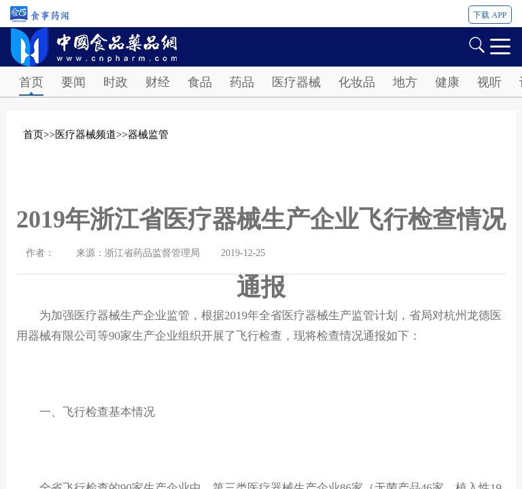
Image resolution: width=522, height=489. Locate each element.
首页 (31, 82)
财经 (157, 82)
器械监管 (148, 134)
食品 (200, 82)
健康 (447, 82)
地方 (405, 82)
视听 (489, 82)
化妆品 (356, 82)
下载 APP (489, 15)
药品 (242, 82)
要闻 (73, 82)
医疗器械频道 (85, 134)
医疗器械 (296, 82)
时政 (115, 82)
